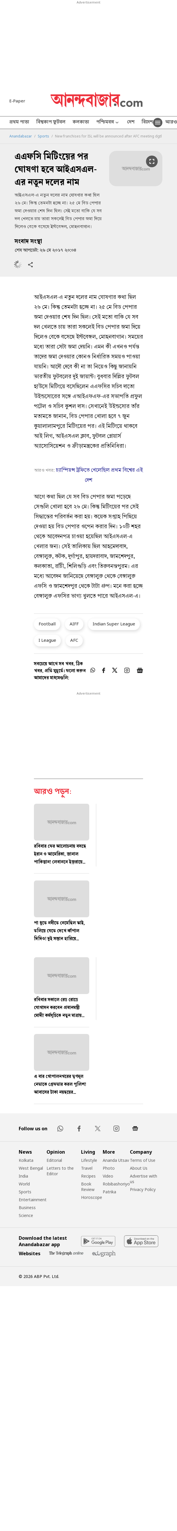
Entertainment (33, 1199)
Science (26, 1215)
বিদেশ (147, 122)
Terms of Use (142, 1160)
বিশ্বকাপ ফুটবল (51, 122)
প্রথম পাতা (19, 122)
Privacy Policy (143, 1189)
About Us (138, 1168)
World (24, 1184)
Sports (43, 136)
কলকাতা (81, 122)
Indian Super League (114, 624)
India (23, 1176)
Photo (109, 1168)
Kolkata (26, 1160)
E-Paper (17, 101)
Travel (86, 1168)
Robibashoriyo (116, 1184)
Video (108, 1176)
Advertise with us (143, 1178)
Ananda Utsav (116, 1160)
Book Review (87, 1186)
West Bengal (31, 1168)
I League (47, 640)
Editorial (54, 1160)
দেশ (131, 122)
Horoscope (91, 1197)
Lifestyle (89, 1160)
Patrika (109, 1192)
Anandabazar (20, 136)
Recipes (88, 1176)
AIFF (74, 624)
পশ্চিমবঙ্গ (108, 123)
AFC (74, 640)
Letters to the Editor (60, 1170)
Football (47, 624)
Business (27, 1207)
